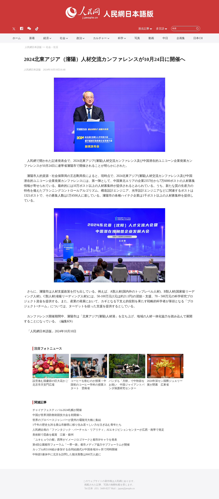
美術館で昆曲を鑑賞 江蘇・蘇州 (53, 434)
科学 (120, 38)
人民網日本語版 (33, 47)
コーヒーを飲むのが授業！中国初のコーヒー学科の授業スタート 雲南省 (88, 384)
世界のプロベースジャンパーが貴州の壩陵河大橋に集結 (67, 419)
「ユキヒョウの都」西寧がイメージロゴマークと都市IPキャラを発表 (75, 439)
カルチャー (100, 38)
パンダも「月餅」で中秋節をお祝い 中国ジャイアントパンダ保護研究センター (126, 384)
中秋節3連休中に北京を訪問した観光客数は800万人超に (67, 454)
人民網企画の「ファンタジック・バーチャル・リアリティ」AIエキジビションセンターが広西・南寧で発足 (98, 429)
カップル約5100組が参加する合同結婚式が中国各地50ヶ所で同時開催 (75, 449)
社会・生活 (52, 47)
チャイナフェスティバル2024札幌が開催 (57, 410)
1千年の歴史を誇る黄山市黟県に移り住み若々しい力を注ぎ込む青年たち (77, 424)
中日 (165, 38)
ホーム (16, 38)
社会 (62, 38)
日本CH (198, 38)
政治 (79, 38)
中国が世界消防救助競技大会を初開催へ (57, 414)
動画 (151, 38)
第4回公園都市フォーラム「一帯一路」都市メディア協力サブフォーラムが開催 (81, 444)
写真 (137, 38)
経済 (46, 38)
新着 (32, 38)
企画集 (181, 38)
